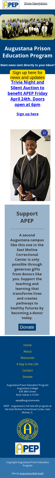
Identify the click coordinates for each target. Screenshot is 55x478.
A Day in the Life (27, 364)
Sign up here (28, 113)
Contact (27, 370)
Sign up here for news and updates (27, 75)
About (27, 351)
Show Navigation (35, 3)
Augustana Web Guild (31, 473)
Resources (27, 358)
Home (27, 345)
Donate (27, 327)
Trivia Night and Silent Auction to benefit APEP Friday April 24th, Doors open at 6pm (28, 93)
